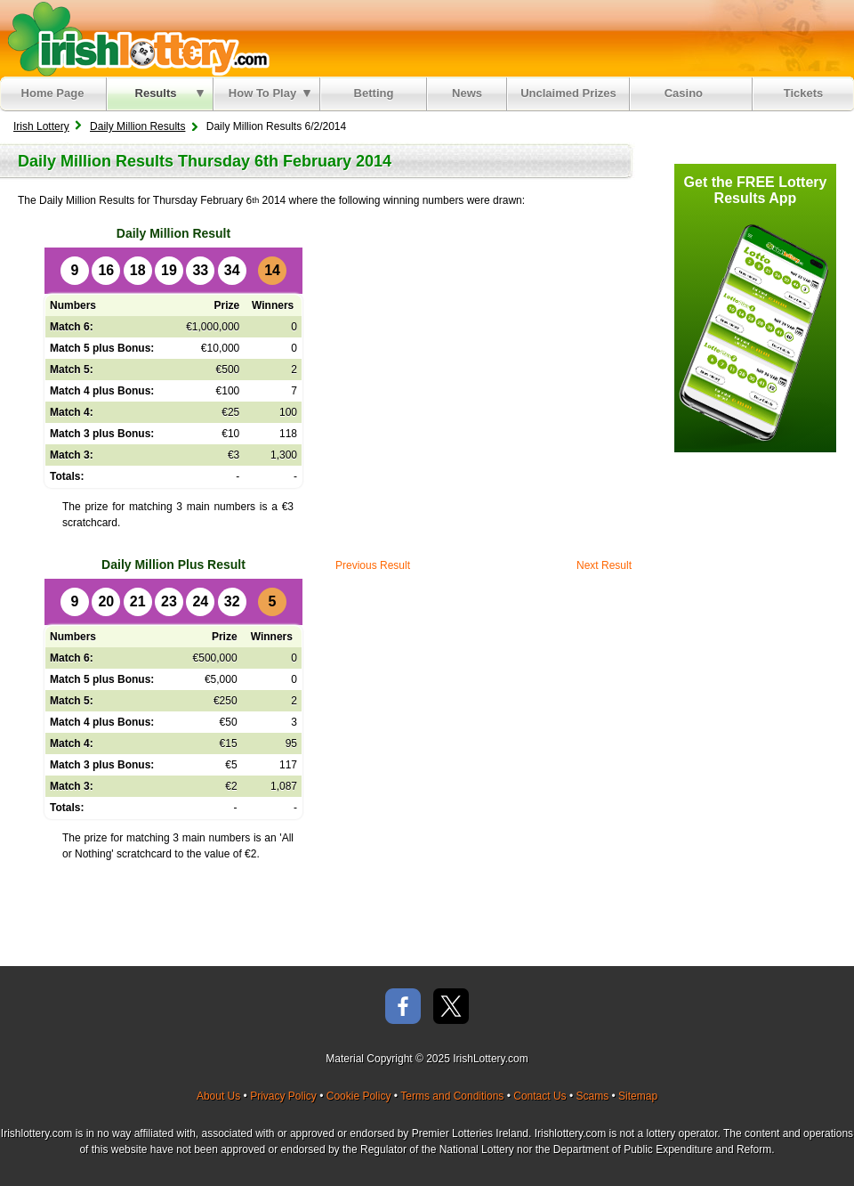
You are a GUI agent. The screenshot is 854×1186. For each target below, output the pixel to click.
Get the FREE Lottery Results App (755, 190)
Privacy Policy (283, 1096)
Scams (592, 1096)
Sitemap (637, 1096)
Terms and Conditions (452, 1096)
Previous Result (372, 565)
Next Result (604, 565)
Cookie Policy (358, 1096)
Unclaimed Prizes (568, 93)
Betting (374, 93)
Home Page (53, 93)
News (467, 93)
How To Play (269, 93)
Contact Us (539, 1096)
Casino (687, 93)
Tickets (804, 93)
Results (169, 93)
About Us (218, 1096)
